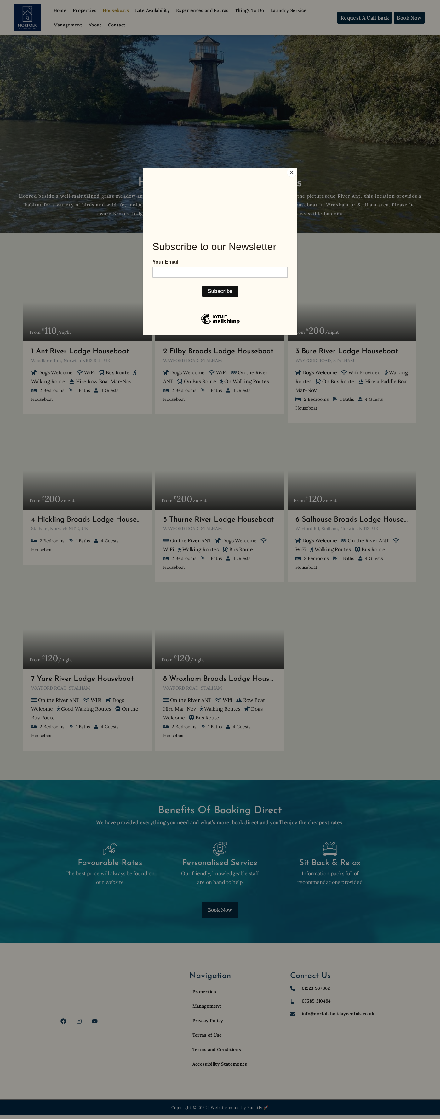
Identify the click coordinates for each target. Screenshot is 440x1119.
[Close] (295, 169)
